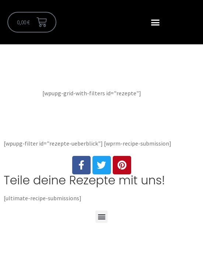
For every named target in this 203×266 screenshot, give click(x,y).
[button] (155, 22)
